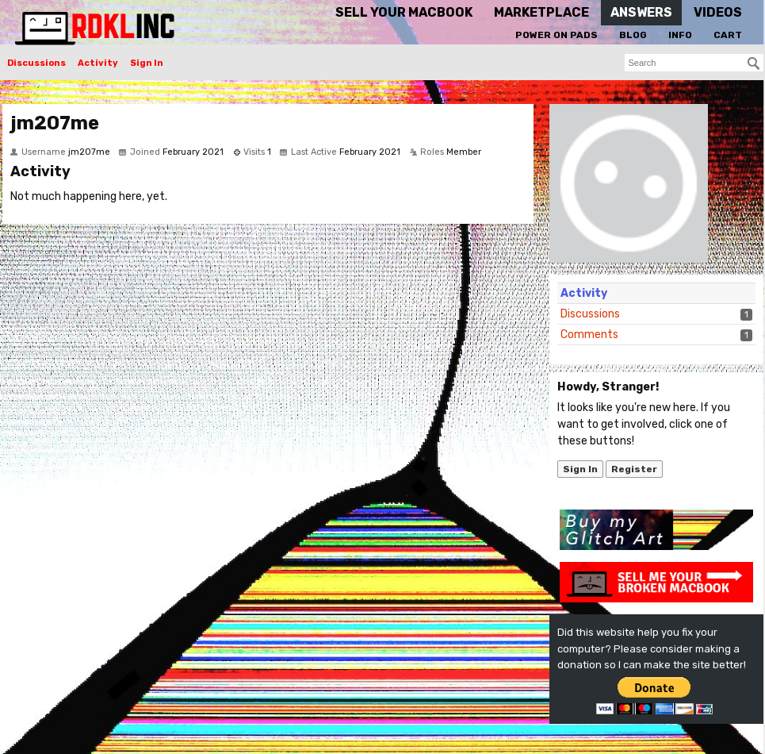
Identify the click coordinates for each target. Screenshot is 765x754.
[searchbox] (694, 62)
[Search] (754, 63)
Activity (98, 63)
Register (634, 469)
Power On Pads (556, 34)
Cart (727, 34)
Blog (633, 34)
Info (680, 34)
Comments (589, 334)
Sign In (146, 63)
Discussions (36, 63)
